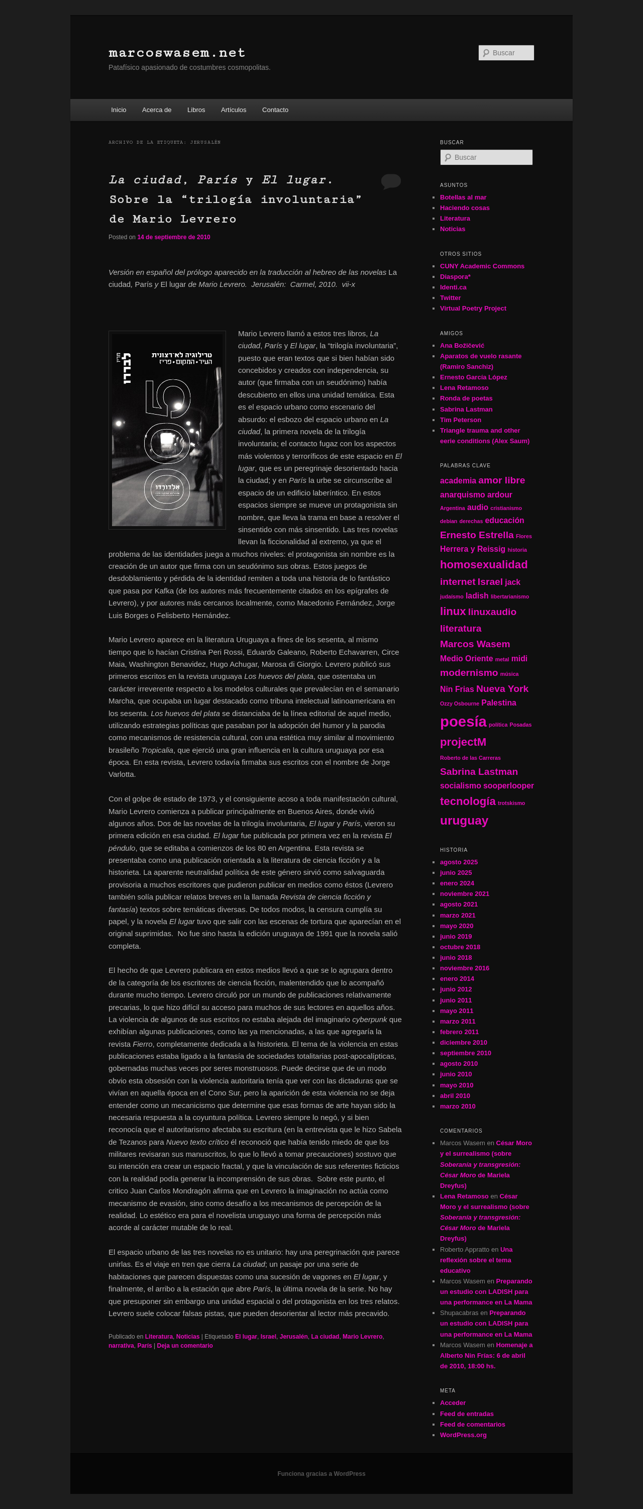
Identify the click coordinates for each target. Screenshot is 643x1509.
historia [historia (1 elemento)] (517, 550)
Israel (268, 1336)
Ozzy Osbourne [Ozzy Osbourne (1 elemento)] (459, 703)
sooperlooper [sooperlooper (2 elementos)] (508, 785)
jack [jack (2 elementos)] (512, 582)
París (144, 1345)
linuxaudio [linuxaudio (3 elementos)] (492, 612)
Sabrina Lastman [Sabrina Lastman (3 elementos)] (479, 771)
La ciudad (325, 1336)
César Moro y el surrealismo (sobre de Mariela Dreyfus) (486, 1164)
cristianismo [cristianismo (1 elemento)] (506, 508)
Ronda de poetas (466, 398)
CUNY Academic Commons (482, 266)
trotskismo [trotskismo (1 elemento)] (511, 803)
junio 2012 (456, 989)
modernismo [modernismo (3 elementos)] (469, 672)
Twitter (450, 297)
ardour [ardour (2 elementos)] (499, 494)
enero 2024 (457, 883)
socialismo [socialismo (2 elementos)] (460, 785)
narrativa (121, 1345)
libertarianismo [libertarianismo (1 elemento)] (510, 596)
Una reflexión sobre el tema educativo (476, 1260)
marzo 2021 (458, 915)
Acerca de (157, 110)
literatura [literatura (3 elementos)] (460, 628)
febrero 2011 (459, 1032)
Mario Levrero (362, 1336)
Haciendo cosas (465, 208)
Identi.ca (453, 287)
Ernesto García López (473, 377)
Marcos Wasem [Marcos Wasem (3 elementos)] (475, 644)
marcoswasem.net (177, 52)
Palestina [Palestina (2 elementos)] (498, 702)
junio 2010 (456, 1074)
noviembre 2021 (464, 893)
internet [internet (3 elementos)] (458, 581)
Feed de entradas (467, 1414)
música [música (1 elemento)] (509, 674)
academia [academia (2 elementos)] (458, 480)
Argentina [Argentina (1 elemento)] (452, 508)
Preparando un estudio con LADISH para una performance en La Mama (486, 1291)
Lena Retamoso (464, 387)
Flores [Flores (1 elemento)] (524, 536)
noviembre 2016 (464, 968)
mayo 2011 (457, 1011)
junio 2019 (456, 936)
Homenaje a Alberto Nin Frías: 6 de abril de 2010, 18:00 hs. (486, 1355)
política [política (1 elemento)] (498, 725)
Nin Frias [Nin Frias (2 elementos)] (457, 689)
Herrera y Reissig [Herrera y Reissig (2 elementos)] (472, 549)
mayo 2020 (457, 926)
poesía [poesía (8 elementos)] (463, 721)
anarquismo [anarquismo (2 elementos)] (462, 494)
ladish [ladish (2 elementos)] (477, 595)
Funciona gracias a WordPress (321, 1473)
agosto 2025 (459, 862)
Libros (196, 110)
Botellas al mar (463, 197)
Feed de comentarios (472, 1424)
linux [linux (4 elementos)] (453, 611)
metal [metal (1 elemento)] (502, 659)
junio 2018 (456, 957)
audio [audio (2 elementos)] (477, 507)
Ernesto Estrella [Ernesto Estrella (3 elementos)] (477, 535)
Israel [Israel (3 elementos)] (490, 581)
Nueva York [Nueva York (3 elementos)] (502, 688)
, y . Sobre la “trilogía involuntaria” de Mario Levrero (236, 199)
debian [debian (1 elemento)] (448, 521)
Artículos (234, 110)
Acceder (453, 1402)
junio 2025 (456, 872)
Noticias (188, 1336)
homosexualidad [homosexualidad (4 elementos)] (484, 564)
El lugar (246, 1336)
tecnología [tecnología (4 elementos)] (468, 801)
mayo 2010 (457, 1085)
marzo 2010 (458, 1106)
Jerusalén (294, 1336)
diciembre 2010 (463, 1042)
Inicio (118, 110)
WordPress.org (463, 1435)
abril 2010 (455, 1095)
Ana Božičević (462, 345)
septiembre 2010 (465, 1053)
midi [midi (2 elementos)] (519, 658)
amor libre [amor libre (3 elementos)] (501, 480)
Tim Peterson (460, 420)
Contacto (275, 110)
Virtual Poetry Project (473, 308)
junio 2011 (456, 1000)
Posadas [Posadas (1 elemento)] (521, 725)
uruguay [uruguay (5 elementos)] (464, 820)
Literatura (159, 1336)
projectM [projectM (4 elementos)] (463, 742)
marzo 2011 (458, 1021)
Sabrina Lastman (466, 409)
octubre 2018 (460, 947)
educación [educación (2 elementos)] (504, 520)
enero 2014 (457, 978)
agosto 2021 (459, 904)
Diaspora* (455, 276)
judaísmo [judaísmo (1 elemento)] (452, 596)
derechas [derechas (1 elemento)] (471, 521)
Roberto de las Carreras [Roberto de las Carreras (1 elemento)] (470, 758)
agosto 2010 (459, 1063)
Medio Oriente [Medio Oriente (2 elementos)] (466, 658)
